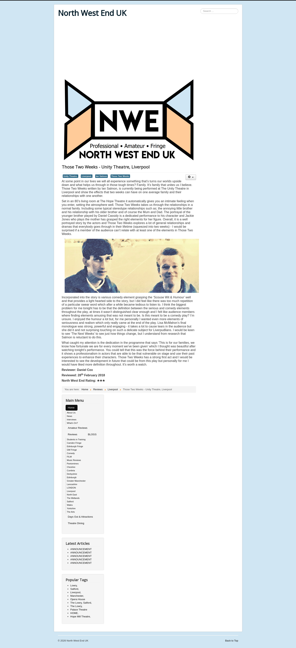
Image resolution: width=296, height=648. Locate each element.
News (69, 416)
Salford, (74, 588)
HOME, (74, 613)
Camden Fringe (74, 443)
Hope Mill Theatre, (80, 616)
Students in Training (76, 439)
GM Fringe (72, 450)
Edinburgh (72, 477)
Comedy (71, 453)
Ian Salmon (101, 176)
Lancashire (72, 484)
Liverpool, (87, 176)
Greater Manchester (76, 481)
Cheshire (71, 467)
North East (72, 494)
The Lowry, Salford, (81, 602)
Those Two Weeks (120, 176)
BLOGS (92, 434)
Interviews (72, 419)
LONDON (71, 488)
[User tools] (191, 177)
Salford (70, 501)
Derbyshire (72, 474)
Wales (70, 505)
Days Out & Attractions (80, 516)
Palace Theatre (78, 609)
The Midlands (73, 498)
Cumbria (71, 470)
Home (71, 407)
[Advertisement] (148, 48)
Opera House (77, 599)
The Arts (71, 512)
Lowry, (74, 585)
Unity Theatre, (70, 176)
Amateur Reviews (77, 427)
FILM (69, 457)
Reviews (72, 434)
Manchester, (77, 595)
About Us (71, 413)
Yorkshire (71, 508)
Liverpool (71, 491)
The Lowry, (76, 606)
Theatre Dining (76, 523)
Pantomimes (73, 463)
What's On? (72, 423)
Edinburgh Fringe (75, 446)
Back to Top (231, 640)
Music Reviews (74, 460)
